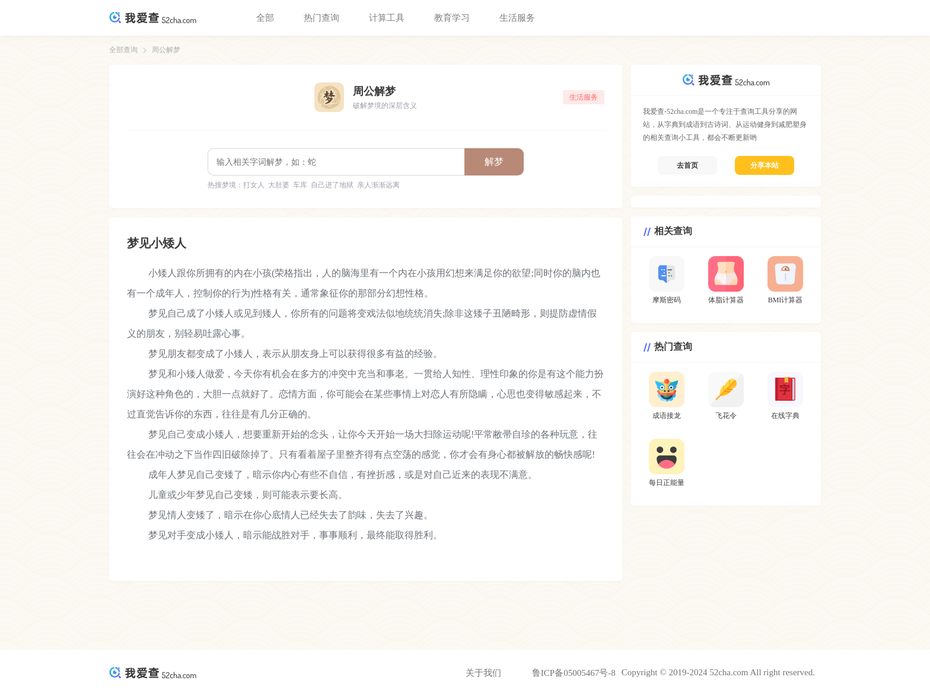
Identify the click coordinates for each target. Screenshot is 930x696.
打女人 (254, 185)
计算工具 (387, 18)
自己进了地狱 (332, 185)
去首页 (687, 165)
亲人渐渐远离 (378, 185)
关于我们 (483, 673)
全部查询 (123, 50)
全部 (265, 18)
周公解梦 (166, 50)
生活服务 (517, 18)
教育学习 (452, 18)
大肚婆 (278, 185)
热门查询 (321, 18)
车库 (300, 185)
